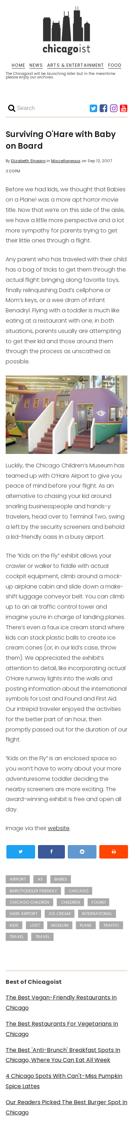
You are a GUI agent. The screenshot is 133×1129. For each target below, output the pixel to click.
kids (14, 925)
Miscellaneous (66, 161)
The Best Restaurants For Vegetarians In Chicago (62, 1029)
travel (17, 936)
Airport (18, 879)
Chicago (78, 891)
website (59, 828)
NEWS (36, 65)
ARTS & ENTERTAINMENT (75, 65)
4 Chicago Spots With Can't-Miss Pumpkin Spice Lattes (64, 1081)
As (40, 879)
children (70, 902)
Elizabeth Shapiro (28, 161)
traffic (111, 925)
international (97, 913)
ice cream (60, 913)
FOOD (114, 65)
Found (98, 902)
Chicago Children (29, 902)
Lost (35, 925)
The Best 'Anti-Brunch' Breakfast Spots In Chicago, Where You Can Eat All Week (63, 1055)
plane (86, 925)
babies (60, 879)
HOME (18, 65)
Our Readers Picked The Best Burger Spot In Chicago (66, 1107)
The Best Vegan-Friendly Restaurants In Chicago (61, 1002)
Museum (59, 925)
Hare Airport (23, 913)
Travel (42, 936)
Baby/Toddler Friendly (33, 891)
